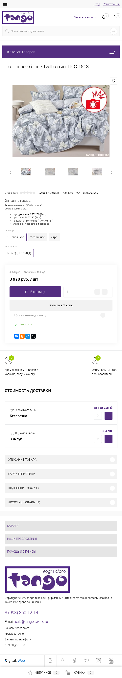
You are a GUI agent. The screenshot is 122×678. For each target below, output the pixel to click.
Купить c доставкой (108, 416)
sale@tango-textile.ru (31, 622)
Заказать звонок (85, 17)
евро (54, 237)
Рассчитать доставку (30, 315)
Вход (97, 4)
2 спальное (37, 237)
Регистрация (111, 4)
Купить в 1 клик (61, 306)
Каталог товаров (61, 51)
